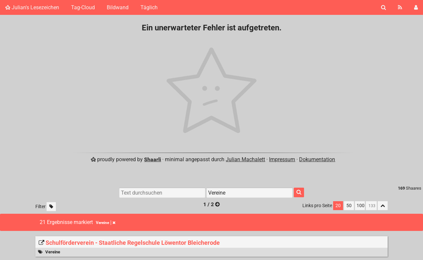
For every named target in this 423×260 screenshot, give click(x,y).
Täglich (149, 7)
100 (361, 205)
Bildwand (118, 7)
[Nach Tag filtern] (249, 193)
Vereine (52, 251)
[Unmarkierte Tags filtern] (51, 206)
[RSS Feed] (400, 7)
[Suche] (383, 7)
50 (349, 205)
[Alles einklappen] (383, 205)
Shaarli (152, 159)
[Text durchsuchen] (162, 193)
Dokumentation (317, 159)
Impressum (282, 159)
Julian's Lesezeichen (32, 7)
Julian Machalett (245, 159)
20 (338, 205)
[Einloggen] (416, 7)
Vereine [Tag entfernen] (105, 222)
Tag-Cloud (83, 7)
